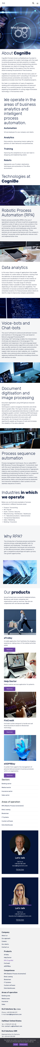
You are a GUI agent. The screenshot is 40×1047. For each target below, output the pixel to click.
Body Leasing (6, 809)
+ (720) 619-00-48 (10, 1024)
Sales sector (5, 795)
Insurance (5, 1001)
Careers (4, 941)
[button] (9, 650)
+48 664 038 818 (9, 1036)
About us (4, 935)
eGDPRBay (7, 966)
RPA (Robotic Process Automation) (13, 806)
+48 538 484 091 (11, 1012)
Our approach (6, 938)
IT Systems (5, 817)
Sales (3, 1004)
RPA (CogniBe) (8, 960)
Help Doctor (7, 957)
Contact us (5, 947)
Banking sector (6, 783)
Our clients (5, 944)
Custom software (7, 821)
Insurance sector (7, 791)
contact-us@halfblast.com (13, 1026)
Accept (15, 1044)
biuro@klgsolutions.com (14, 1014)
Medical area (6, 998)
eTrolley (6, 954)
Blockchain (5, 813)
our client (26, 603)
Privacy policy (23, 1044)
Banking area (6, 995)
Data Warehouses (7, 825)
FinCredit (7, 963)
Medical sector (6, 787)
